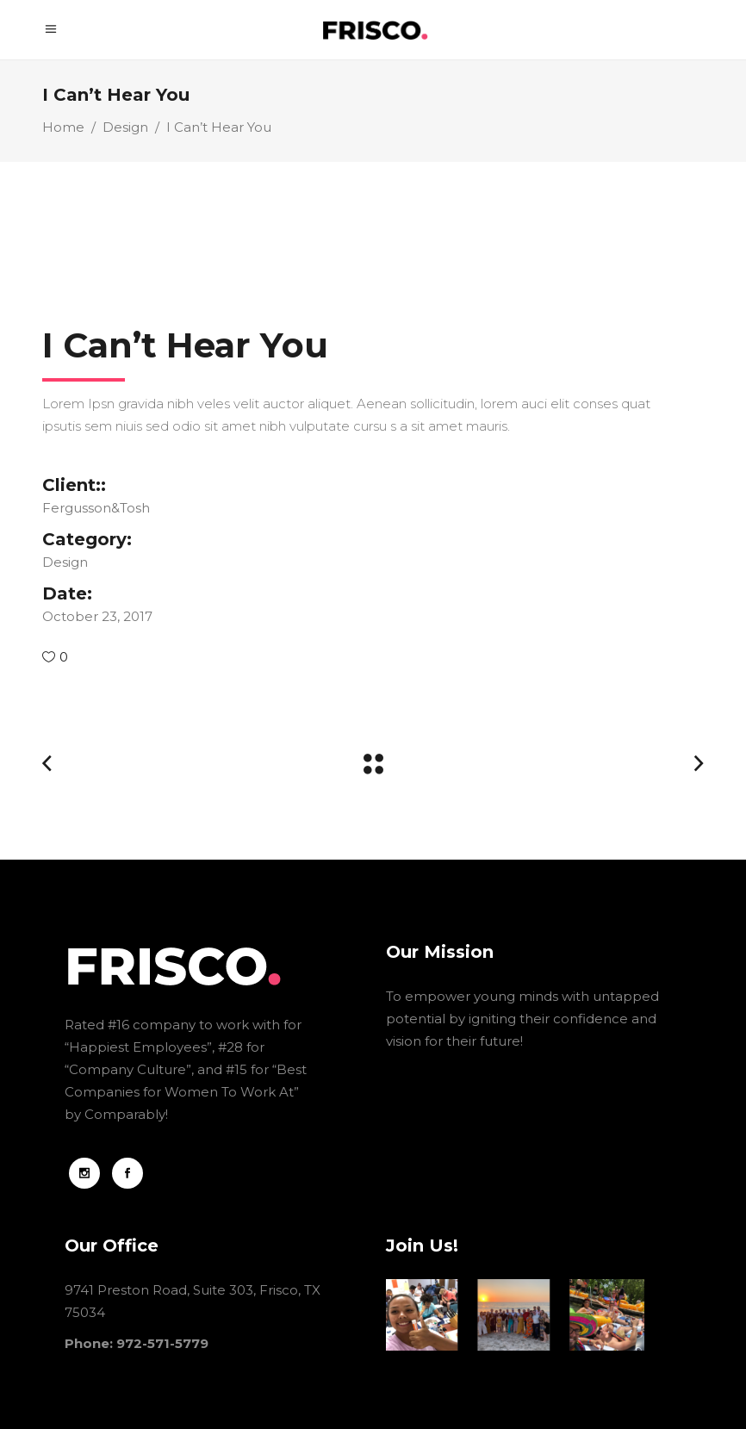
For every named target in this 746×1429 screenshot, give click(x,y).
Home (63, 127)
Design (125, 127)
